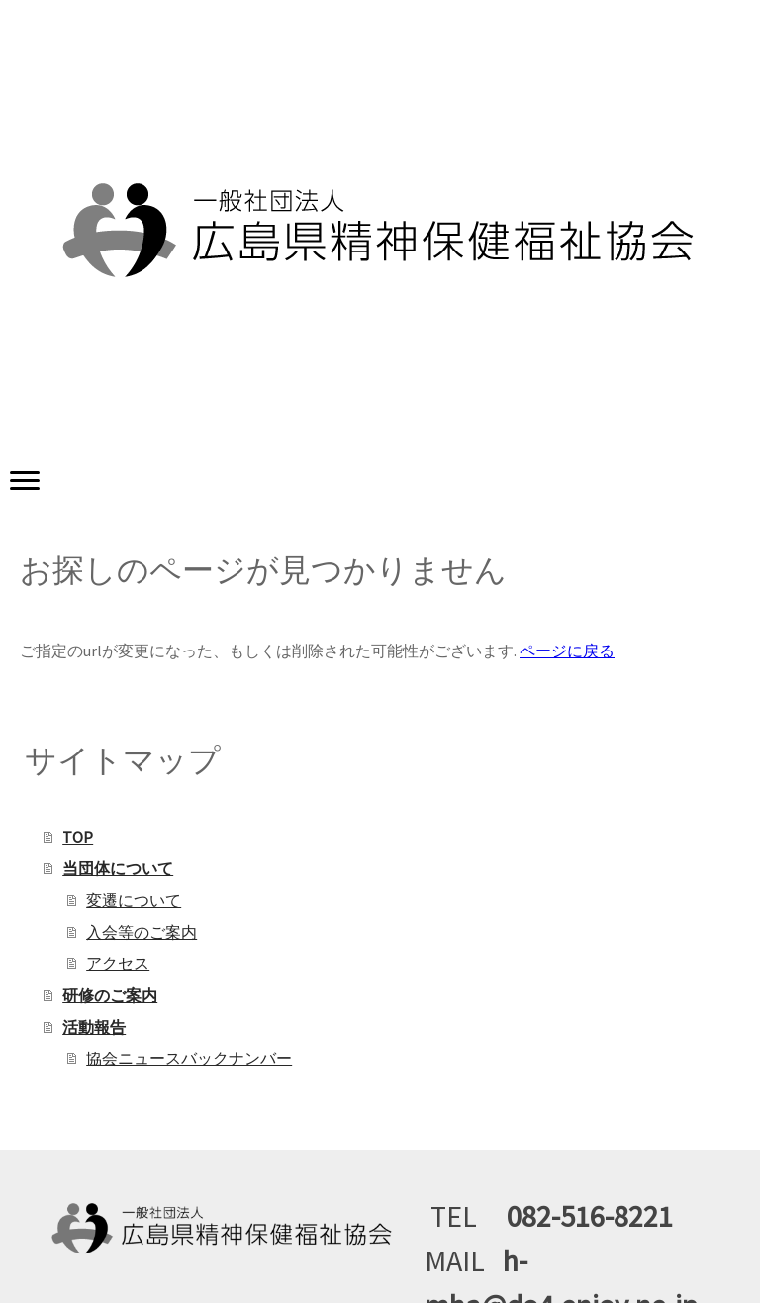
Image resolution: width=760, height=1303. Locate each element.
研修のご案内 (109, 995)
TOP (77, 837)
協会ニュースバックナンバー (189, 1058)
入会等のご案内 (141, 932)
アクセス (117, 963)
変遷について (133, 900)
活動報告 (94, 1027)
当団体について (117, 868)
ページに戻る (567, 650)
